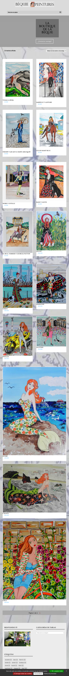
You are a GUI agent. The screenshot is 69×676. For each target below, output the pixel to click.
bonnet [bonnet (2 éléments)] (15, 663)
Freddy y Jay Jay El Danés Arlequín (16, 152)
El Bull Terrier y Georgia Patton (16, 254)
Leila (5, 601)
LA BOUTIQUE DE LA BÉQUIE (47, 27)
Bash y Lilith (41, 202)
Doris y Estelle (9, 203)
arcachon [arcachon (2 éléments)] (8, 660)
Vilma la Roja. (8, 100)
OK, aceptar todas (56, 671)
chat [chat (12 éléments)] (24, 668)
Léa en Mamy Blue (43, 151)
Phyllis (6, 357)
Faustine (39, 347)
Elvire (5, 456)
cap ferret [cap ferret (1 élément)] (8, 668)
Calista (6, 513)
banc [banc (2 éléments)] (15, 660)
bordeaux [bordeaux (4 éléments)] (22, 663)
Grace (5, 309)
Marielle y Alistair (44, 102)
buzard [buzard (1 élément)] (14, 665)
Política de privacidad (50, 673)
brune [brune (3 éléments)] (7, 665)
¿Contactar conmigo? (45, 41)
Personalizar (38, 673)
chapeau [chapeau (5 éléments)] (17, 668)
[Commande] (56, 51)
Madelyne (40, 304)
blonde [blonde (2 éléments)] (7, 663)
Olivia (38, 251)
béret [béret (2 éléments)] (21, 665)
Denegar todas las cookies (23, 673)
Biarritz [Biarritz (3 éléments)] (22, 660)
